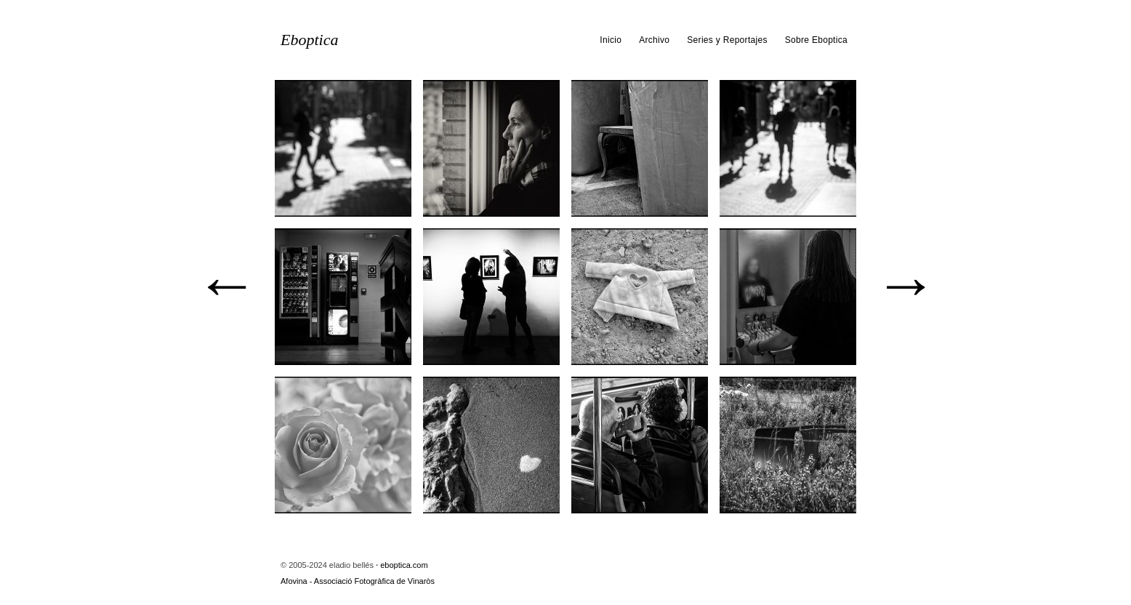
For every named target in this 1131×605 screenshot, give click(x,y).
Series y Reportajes (727, 40)
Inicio (610, 40)
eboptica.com (403, 565)
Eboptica (309, 40)
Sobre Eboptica (816, 40)
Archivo (654, 40)
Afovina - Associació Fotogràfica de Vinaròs (358, 581)
